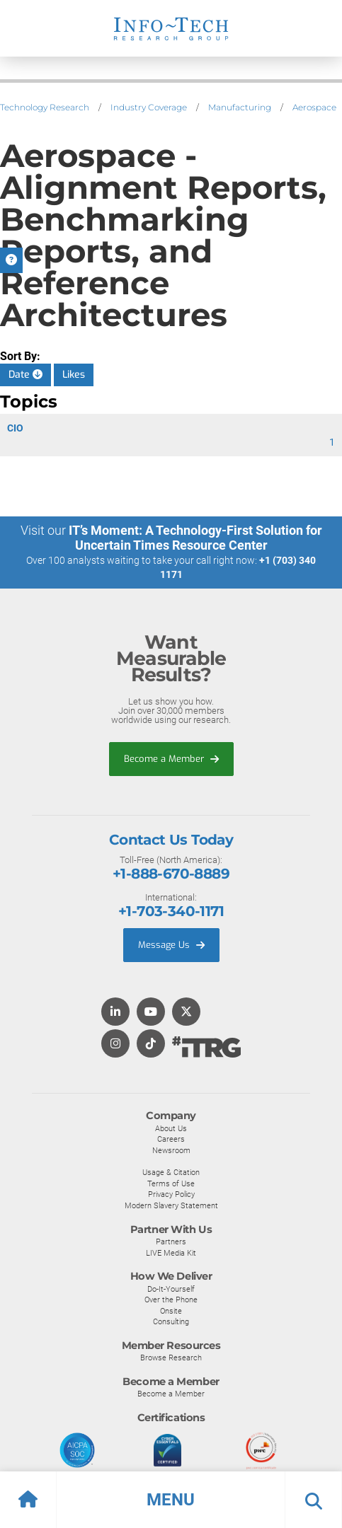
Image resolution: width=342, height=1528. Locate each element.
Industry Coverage (148, 107)
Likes (73, 374)
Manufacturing (239, 107)
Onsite (171, 1311)
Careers (171, 1139)
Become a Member (171, 759)
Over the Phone (171, 1299)
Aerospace (314, 107)
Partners (171, 1241)
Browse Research (171, 1357)
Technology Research (44, 107)
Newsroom (171, 1150)
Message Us (171, 945)
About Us (171, 1128)
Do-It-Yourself (171, 1289)
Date (25, 374)
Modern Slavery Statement (171, 1205)
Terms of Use (171, 1183)
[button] (171, 1499)
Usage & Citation (171, 1172)
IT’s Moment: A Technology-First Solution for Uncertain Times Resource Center (195, 537)
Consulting (171, 1321)
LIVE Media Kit (171, 1253)
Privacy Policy (171, 1194)
